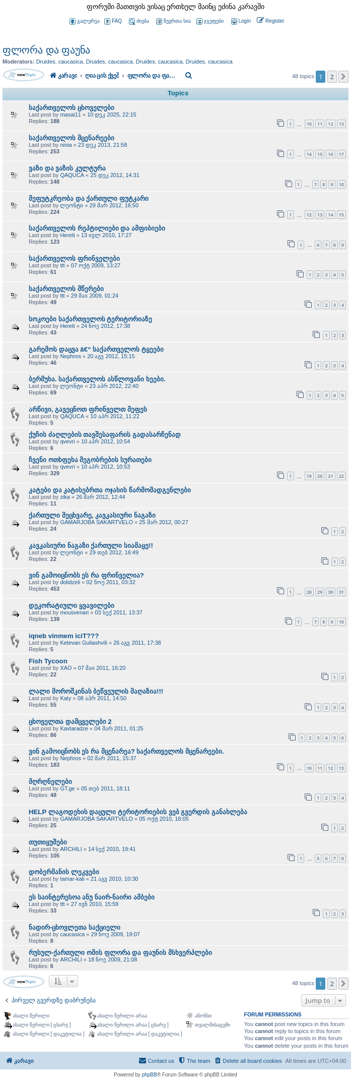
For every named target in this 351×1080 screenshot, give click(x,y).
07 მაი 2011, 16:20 (101, 668)
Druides (45, 62)
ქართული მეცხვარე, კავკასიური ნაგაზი (92, 515)
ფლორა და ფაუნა (46, 49)
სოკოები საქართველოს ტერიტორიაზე (90, 319)
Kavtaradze (74, 728)
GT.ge (67, 788)
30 (330, 592)
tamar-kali (72, 879)
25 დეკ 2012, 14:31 (114, 175)
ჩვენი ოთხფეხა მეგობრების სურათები (90, 460)
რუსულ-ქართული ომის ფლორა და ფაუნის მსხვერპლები (120, 952)
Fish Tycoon (48, 661)
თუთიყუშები (48, 842)
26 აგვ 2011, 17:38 (137, 643)
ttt (62, 265)
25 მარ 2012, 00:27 (163, 522)
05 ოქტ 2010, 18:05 (163, 819)
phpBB (149, 1074)
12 (330, 124)
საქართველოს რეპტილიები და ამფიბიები (97, 228)
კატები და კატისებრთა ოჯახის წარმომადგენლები (110, 490)
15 (319, 154)
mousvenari (74, 612)
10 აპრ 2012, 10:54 (105, 441)
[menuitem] (240, 21)
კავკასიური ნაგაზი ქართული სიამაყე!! (91, 545)
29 (319, 592)
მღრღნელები (50, 781)
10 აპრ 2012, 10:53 (105, 467)
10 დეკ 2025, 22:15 (111, 114)
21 (330, 476)
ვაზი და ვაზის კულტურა (67, 168)
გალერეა (84, 21)
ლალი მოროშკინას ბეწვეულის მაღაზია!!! (96, 691)
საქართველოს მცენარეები (71, 138)
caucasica (70, 62)
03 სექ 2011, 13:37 (118, 612)
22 (341, 476)
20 (319, 476)
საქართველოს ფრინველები (74, 258)
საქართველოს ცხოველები (71, 107)
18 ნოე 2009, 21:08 (112, 959)
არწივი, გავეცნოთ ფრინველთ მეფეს (88, 409)
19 (309, 476)
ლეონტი (71, 205)
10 (309, 124)
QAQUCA (72, 175)
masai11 (70, 114)
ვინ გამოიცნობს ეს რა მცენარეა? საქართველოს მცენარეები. (126, 751)
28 (309, 592)
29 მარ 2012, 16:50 (114, 205)
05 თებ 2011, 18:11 (105, 788)
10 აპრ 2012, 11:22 (114, 416)
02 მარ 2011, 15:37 (111, 758)
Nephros (70, 356)
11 (319, 124)
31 (341, 592)
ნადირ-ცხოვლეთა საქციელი (74, 927)
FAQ (113, 21)
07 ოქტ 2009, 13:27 (95, 265)
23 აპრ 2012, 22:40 (114, 386)
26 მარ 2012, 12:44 (100, 497)
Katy (65, 698)
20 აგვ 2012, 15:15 (110, 356)
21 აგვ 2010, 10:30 (114, 879)
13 (341, 124)
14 (309, 154)
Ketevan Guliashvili (83, 643)
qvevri (67, 441)
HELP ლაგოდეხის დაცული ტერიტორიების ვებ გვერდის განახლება (138, 812)
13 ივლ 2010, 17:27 (106, 235)
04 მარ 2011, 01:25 (118, 728)
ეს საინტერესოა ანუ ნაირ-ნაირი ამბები (92, 897)
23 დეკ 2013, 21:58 (102, 145)
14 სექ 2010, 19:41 (111, 849)
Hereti (67, 235)
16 (330, 154)
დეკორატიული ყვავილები (71, 605)
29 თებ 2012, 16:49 (114, 552)
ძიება (139, 21)
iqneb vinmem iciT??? (64, 636)
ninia (66, 145)
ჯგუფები (210, 21)
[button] (343, 77)
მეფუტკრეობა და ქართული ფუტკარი (89, 198)
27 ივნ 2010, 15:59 (94, 904)
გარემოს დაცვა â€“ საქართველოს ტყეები (96, 349)
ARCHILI (71, 849)
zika (65, 497)
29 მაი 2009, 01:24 (94, 296)
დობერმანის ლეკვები (64, 872)
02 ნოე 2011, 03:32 (110, 582)
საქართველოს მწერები (66, 289)
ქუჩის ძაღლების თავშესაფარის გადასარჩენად (105, 434)
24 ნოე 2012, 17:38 (105, 326)
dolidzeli (70, 582)
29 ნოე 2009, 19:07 (115, 934)
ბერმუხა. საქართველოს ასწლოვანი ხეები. (97, 379)
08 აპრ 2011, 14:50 (102, 698)
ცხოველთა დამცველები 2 (70, 721)
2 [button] (332, 76)
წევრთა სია (173, 21)
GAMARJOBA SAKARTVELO (96, 522)
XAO (66, 668)
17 (341, 154)
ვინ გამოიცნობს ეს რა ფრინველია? (86, 575)
